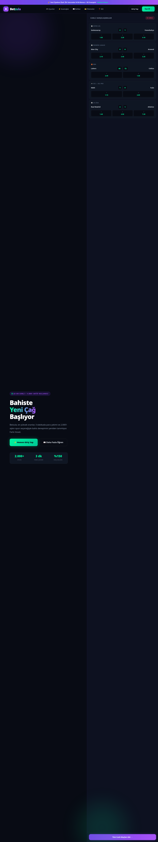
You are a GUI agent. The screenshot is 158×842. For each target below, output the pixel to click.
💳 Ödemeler (90, 9)
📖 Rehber (77, 9)
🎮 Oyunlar (50, 9)
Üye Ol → (148, 9)
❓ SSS (100, 9)
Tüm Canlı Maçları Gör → (122, 837)
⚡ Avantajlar (64, 9)
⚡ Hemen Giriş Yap (23, 442)
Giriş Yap (134, 9)
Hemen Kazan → (103, 2)
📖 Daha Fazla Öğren (53, 442)
